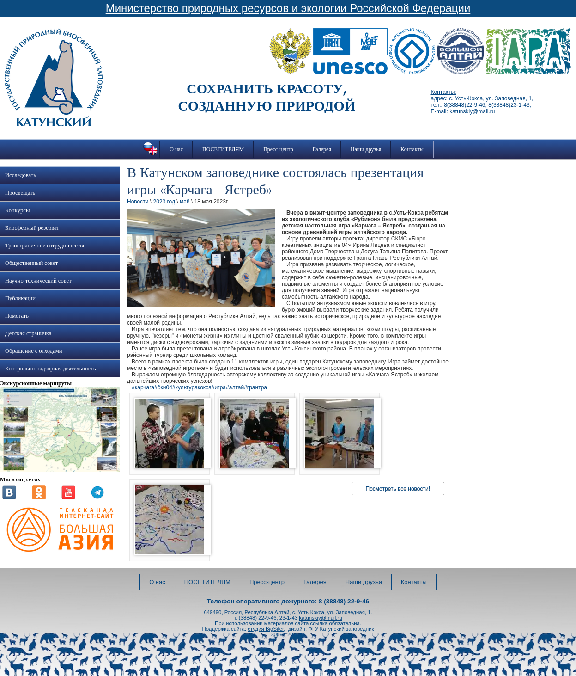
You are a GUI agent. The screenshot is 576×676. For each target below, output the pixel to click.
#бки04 (163, 387)
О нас (176, 149)
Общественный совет (31, 263)
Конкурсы (17, 210)
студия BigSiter (266, 629)
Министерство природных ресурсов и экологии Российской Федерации (288, 8)
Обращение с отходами (33, 351)
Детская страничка (28, 333)
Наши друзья (366, 149)
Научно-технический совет (38, 280)
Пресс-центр (278, 149)
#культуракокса (192, 387)
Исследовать (20, 175)
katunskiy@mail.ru (320, 618)
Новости (137, 201)
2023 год (164, 201)
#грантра (255, 387)
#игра (219, 387)
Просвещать (20, 193)
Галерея (322, 149)
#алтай (235, 387)
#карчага (143, 387)
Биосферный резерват (32, 228)
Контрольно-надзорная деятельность (50, 368)
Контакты (412, 149)
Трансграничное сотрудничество (45, 245)
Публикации (20, 298)
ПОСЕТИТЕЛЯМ (223, 149)
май (185, 201)
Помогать (17, 316)
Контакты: (443, 92)
